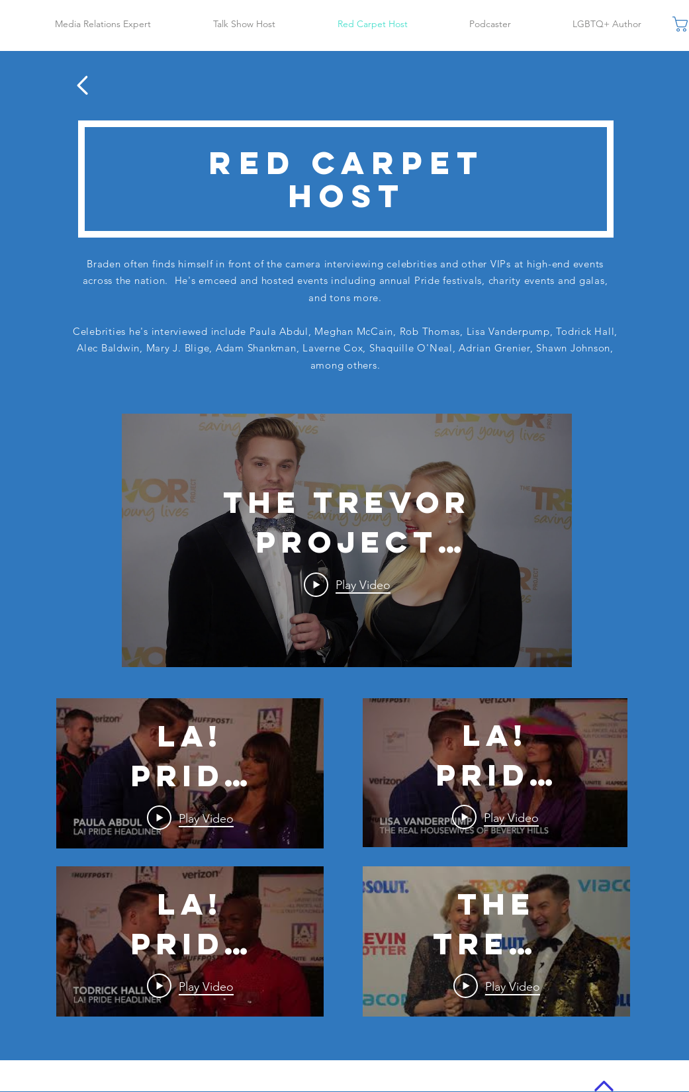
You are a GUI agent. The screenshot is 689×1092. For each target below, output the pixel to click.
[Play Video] (346, 585)
